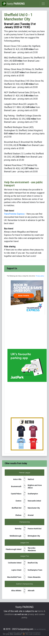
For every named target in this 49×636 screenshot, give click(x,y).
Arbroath (31, 591)
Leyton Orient (16, 570)
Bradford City (33, 563)
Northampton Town (35, 570)
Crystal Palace (16, 494)
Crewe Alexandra (34, 577)
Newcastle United (34, 501)
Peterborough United (13, 549)
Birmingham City (34, 536)
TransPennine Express (14, 214)
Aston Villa (17, 479)
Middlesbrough (15, 536)
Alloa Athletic (16, 591)
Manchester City (34, 508)
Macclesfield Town (14, 577)
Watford (31, 479)
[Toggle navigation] (43, 3)
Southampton (33, 494)
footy (13, 4)
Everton (18, 501)
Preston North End (34, 529)
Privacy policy (40, 276)
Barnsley (18, 529)
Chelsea (18, 515)
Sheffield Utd (16, 508)
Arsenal (30, 515)
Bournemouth (16, 486)
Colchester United (14, 563)
